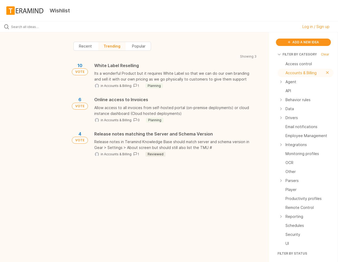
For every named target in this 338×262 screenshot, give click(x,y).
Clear (325, 54)
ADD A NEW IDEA (303, 42)
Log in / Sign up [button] (316, 26)
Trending (112, 46)
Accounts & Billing (118, 86)
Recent (85, 46)
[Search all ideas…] (40, 27)
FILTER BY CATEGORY (297, 54)
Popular (138, 46)
